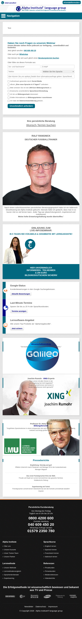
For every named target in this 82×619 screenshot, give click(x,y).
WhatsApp (23, 54)
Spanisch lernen (51, 550)
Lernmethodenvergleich (12, 571)
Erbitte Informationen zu (31, 97)
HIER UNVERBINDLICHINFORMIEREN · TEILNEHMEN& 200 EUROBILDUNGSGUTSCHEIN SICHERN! (41, 271)
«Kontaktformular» (71, 2)
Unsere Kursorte (10, 550)
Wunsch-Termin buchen (41, 125)
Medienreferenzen (51, 575)
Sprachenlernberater (11, 575)
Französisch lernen (52, 553)
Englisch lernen (50, 546)
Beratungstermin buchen (48, 58)
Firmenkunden (50, 571)
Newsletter (28, 606)
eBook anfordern (29, 84)
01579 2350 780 (41, 531)
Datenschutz (41, 606)
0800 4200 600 (40, 518)
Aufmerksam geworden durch (26, 81)
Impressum (53, 606)
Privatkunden (49, 568)
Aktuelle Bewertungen (21, 294)
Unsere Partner (9, 557)
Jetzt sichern (17, 328)
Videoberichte (50, 578)
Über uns (7, 546)
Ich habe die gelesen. (26, 101)
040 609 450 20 (30, 51)
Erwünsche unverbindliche (29, 91)
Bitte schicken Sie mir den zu (30, 88)
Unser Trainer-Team (11, 553)
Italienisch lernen (51, 557)
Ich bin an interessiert (24, 94)
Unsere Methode (10, 568)
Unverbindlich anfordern (21, 106)
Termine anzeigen (19, 311)
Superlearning (9, 578)
